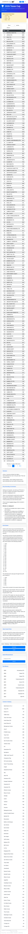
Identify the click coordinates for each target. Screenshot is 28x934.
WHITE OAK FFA (10, 269)
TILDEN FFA (9, 338)
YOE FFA (8, 374)
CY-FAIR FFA (9, 71)
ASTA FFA (9, 323)
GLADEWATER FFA (11, 103)
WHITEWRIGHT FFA (11, 437)
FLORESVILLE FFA (10, 129)
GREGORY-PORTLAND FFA (12, 301)
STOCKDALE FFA (10, 108)
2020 (5, 685)
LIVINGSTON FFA (10, 400)
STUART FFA (9, 134)
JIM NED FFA (9, 67)
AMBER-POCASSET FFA (12, 170)
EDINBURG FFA (10, 280)
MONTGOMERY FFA (11, 359)
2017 (5, 693)
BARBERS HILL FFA (11, 260)
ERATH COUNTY (10, 243)
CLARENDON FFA (10, 149)
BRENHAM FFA (10, 86)
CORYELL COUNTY (11, 362)
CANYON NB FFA (10, 433)
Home (2, 8)
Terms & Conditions (10, 932)
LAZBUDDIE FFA (10, 146)
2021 (5, 682)
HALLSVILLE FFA (10, 295)
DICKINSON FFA (10, 435)
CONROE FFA (9, 368)
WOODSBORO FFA (10, 420)
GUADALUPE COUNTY (11, 54)
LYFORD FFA (9, 179)
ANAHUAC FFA (10, 351)
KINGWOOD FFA (10, 443)
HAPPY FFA (9, 448)
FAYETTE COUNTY (11, 78)
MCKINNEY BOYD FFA (11, 91)
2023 (5, 676)
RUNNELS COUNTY (11, 439)
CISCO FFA (9, 181)
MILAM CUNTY (10, 346)
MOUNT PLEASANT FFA (12, 192)
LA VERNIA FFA (10, 101)
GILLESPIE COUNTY (11, 121)
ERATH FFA (9, 379)
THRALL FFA (9, 288)
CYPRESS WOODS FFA (11, 235)
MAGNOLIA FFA (10, 456)
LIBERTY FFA (9, 282)
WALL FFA (9, 157)
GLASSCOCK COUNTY (11, 118)
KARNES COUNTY (10, 88)
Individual (14, 647)
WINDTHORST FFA (11, 390)
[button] (17, 1)
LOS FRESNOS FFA (11, 407)
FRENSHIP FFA (10, 370)
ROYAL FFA (9, 202)
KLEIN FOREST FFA (11, 355)
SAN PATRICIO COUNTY (12, 172)
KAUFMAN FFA (10, 366)
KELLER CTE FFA (10, 95)
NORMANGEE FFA (10, 198)
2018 (5, 690)
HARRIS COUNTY (10, 349)
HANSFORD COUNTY (11, 413)
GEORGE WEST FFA (11, 106)
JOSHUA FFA (9, 35)
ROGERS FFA (9, 357)
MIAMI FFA (9, 233)
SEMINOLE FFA (10, 69)
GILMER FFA (9, 278)
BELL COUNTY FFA (11, 303)
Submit (13, 661)
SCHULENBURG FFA (11, 43)
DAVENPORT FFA (10, 48)
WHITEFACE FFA (10, 224)
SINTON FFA (9, 284)
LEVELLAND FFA (10, 189)
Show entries (13, 25)
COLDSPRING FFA (10, 329)
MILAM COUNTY (10, 65)
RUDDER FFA (9, 136)
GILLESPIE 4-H (10, 458)
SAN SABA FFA (10, 56)
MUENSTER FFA (10, 396)
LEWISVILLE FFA (10, 321)
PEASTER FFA (10, 217)
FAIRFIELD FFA (10, 151)
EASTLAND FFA (10, 125)
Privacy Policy (3, 932)
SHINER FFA (9, 383)
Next (20, 465)
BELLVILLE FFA (10, 41)
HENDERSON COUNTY (11, 112)
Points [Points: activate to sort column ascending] (22, 30)
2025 (5, 670)
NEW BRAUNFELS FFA (11, 97)
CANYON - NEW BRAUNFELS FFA (14, 140)
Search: (14, 28)
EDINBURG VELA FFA (11, 405)
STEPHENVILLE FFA (11, 73)
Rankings (8, 8)
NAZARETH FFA (10, 99)
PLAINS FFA (9, 422)
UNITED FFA (9, 276)
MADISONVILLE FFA (11, 256)
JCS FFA (8, 222)
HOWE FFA (9, 131)
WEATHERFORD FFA (11, 387)
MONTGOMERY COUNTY (12, 273)
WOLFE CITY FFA (10, 377)
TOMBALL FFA (10, 418)
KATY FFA (9, 63)
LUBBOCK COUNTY (11, 211)
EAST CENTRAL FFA (11, 252)
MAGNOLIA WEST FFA (11, 32)
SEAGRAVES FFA (10, 331)
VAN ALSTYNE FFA (11, 454)
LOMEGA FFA (9, 392)
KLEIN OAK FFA (10, 177)
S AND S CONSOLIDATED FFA (13, 215)
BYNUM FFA (9, 183)
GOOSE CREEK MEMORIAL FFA (13, 228)
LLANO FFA (9, 39)
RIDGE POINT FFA (10, 428)
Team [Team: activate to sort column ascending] (8, 30)
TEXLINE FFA (9, 415)
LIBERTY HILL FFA (10, 254)
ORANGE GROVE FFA (11, 394)
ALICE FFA (9, 334)
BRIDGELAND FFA (10, 267)
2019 (5, 687)
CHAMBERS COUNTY (11, 402)
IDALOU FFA (9, 93)
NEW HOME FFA (10, 164)
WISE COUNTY (10, 200)
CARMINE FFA (10, 314)
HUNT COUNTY (10, 452)
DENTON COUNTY (10, 308)
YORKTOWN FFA (10, 325)
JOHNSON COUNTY (11, 293)
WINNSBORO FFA (10, 220)
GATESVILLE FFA (10, 461)
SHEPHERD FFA (10, 445)
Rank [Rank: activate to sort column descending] (4, 30)
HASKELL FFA (10, 196)
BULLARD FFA (10, 110)
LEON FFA (9, 286)
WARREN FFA (9, 174)
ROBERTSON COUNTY (11, 52)
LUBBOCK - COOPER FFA (12, 241)
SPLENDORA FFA (10, 248)
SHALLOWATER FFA (11, 205)
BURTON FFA (9, 50)
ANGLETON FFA (10, 316)
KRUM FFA (9, 265)
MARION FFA (9, 75)
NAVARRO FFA (10, 127)
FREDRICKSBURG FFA (11, 299)
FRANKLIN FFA (10, 239)
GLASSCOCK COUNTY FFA (12, 168)
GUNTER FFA (9, 187)
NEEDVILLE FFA (10, 58)
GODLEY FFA (9, 153)
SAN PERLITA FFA (10, 291)
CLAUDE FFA (9, 162)
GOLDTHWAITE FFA (11, 84)
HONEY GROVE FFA (11, 271)
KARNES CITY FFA (10, 381)
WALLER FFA (9, 194)
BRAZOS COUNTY (10, 263)
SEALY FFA (9, 37)
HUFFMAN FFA (10, 430)
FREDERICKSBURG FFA (11, 80)
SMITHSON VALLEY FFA (12, 116)
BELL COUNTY (10, 213)
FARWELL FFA (10, 138)
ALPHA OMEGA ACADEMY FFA (13, 409)
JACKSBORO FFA (10, 123)
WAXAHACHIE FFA (11, 340)
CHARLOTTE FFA (10, 364)
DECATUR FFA (10, 353)
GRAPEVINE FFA (10, 327)
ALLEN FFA (9, 411)
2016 (5, 696)
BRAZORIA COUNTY (11, 306)
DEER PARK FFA (10, 60)
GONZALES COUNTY (11, 144)
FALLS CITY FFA (10, 166)
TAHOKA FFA (9, 250)
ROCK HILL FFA (10, 424)
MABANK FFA (9, 441)
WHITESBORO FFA (10, 207)
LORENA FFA (9, 45)
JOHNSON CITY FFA (11, 209)
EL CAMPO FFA (10, 142)
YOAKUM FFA (9, 226)
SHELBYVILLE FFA (10, 450)
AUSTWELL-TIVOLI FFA (11, 237)
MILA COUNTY (10, 310)
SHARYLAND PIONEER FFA (12, 312)
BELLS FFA (9, 114)
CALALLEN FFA (10, 336)
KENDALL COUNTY (11, 245)
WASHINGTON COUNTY (12, 385)
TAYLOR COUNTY (10, 258)
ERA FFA (8, 342)
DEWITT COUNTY (10, 82)
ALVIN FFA (9, 344)
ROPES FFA (9, 297)
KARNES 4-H (9, 426)
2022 (5, 679)
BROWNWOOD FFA (11, 319)
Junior (14, 649)
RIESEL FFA (9, 230)
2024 (5, 673)
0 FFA (8, 398)
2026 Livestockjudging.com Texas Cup (18, 644)
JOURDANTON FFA (11, 159)
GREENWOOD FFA (10, 372)
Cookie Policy (20, 932)
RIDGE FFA (9, 185)
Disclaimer (16, 932)
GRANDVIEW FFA (10, 155)
